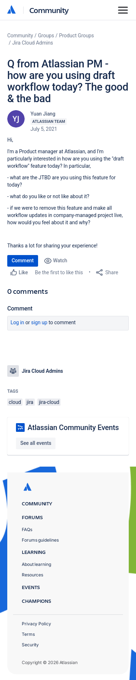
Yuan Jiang (42, 114)
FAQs (27, 529)
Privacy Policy (36, 623)
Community (49, 10)
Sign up (39, 322)
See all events (35, 443)
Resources (32, 574)
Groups (46, 35)
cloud (15, 402)
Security (30, 644)
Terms (28, 634)
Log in (17, 322)
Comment (23, 260)
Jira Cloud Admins (32, 43)
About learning (36, 564)
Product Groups (76, 35)
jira (29, 402)
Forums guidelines (40, 540)
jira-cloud (49, 402)
